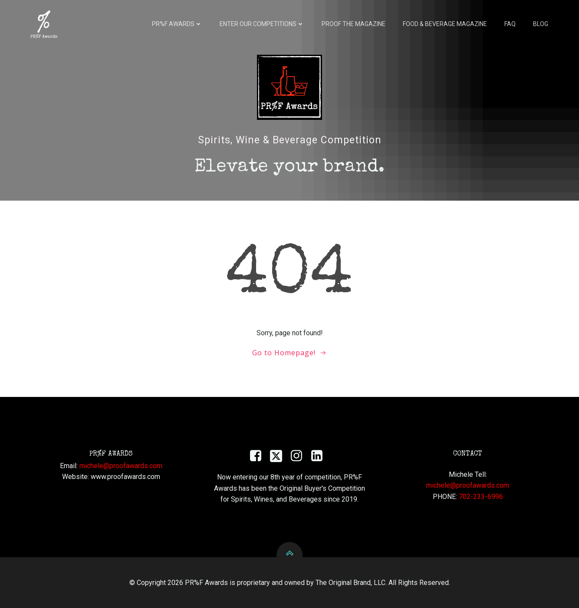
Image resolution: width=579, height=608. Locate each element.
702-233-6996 (481, 496)
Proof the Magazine (353, 23)
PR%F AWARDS (177, 23)
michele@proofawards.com (120, 466)
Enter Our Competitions (262, 23)
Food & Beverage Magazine (445, 23)
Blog (540, 23)
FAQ (510, 23)
